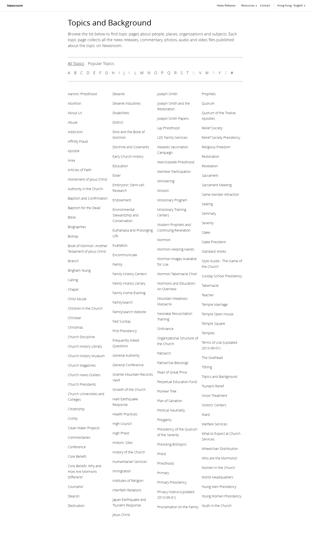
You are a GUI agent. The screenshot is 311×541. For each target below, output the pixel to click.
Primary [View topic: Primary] (163, 472)
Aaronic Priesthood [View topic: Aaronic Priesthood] (82, 93)
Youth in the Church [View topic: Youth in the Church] (217, 505)
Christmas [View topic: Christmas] (75, 327)
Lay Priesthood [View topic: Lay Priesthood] (168, 127)
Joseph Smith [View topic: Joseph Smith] (167, 93)
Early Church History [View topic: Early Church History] (128, 156)
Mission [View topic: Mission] (163, 190)
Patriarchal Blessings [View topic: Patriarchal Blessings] (172, 362)
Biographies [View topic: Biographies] (77, 226)
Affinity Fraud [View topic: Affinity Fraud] (78, 141)
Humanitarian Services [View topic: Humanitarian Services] (130, 461)
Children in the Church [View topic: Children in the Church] (85, 308)
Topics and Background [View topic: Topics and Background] (219, 376)
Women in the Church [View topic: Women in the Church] (218, 467)
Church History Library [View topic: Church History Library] (85, 346)
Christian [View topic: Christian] (74, 317)
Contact (265, 5)
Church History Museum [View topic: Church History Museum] (86, 355)
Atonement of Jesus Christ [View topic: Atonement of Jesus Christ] (87, 179)
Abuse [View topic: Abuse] (73, 122)
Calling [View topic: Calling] (73, 279)
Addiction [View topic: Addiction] (75, 131)
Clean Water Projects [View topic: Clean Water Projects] (84, 427)
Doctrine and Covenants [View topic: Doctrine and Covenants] (131, 146)
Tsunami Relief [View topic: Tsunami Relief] (213, 385)
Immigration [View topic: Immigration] (122, 470)
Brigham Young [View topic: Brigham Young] (79, 270)
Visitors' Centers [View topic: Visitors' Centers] (214, 404)
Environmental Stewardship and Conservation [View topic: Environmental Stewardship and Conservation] (125, 215)
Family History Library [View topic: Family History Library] (129, 283)
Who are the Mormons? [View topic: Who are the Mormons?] (219, 458)
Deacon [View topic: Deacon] (73, 496)
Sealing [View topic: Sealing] (207, 203)
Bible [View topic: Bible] (72, 217)
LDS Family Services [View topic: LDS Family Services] (172, 137)
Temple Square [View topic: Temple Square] (213, 323)
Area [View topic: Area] (71, 160)
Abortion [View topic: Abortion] (74, 103)
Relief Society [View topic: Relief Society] (212, 127)
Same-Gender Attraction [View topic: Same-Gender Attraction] (220, 194)
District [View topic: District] (118, 122)
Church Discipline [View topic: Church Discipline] (81, 336)
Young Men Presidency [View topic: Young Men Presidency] (219, 486)
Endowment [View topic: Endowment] (122, 199)
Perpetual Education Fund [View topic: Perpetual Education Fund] (177, 381)
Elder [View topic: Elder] (117, 175)
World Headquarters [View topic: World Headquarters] (217, 477)
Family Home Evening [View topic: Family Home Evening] (129, 292)
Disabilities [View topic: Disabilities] (121, 112)
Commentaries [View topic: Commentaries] (79, 437)
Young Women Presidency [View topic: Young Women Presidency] (221, 496)
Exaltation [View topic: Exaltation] (120, 245)
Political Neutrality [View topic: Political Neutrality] (171, 410)
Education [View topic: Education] (120, 165)
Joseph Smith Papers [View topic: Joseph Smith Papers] (173, 118)
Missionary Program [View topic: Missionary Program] (172, 199)
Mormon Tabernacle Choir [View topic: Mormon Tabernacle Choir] (177, 273)
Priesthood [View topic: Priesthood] (165, 463)
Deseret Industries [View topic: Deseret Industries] (127, 103)
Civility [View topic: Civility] (73, 418)
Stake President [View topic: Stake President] (214, 241)
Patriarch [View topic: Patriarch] (164, 353)
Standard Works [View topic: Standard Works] (214, 251)
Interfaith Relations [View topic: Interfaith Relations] (127, 489)
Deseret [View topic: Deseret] (119, 93)
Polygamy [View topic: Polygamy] (164, 419)
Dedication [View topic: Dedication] (76, 505)
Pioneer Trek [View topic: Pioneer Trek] (166, 391)
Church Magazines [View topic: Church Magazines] (82, 365)
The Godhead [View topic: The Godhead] (212, 357)
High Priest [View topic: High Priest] (121, 433)
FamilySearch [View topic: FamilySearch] (123, 302)
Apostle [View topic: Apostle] (73, 150)
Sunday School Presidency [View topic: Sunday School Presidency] (222, 275)
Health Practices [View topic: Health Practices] (125, 414)
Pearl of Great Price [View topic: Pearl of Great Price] (172, 372)
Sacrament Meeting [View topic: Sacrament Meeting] (217, 184)
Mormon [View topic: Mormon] (163, 239)
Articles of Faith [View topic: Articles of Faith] (79, 169)
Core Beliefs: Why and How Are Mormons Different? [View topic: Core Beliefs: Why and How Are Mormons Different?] (84, 471)
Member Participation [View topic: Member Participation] (174, 171)
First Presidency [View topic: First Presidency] (125, 330)
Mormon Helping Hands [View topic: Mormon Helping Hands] (175, 249)
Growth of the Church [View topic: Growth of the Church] (129, 389)
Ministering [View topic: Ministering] (165, 180)
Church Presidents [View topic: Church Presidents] (82, 384)
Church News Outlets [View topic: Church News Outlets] (84, 374)
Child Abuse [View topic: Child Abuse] (77, 298)
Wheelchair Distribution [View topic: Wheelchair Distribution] (220, 448)
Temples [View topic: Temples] (208, 332)
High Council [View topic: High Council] (122, 423)
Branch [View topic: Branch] (73, 260)
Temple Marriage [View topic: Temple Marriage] (215, 304)
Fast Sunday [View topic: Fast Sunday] (122, 321)
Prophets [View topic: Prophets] (209, 93)
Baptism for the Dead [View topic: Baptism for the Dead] (84, 207)
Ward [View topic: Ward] (206, 414)
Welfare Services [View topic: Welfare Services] (214, 423)
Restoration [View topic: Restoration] (210, 156)
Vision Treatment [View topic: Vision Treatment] (214, 395)
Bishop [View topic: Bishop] (73, 236)
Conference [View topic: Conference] (77, 446)
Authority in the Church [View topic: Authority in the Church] (85, 188)
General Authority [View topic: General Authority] (126, 355)
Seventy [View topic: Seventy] (208, 222)
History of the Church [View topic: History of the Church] (129, 452)
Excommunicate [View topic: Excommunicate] (125, 254)
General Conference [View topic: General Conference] (128, 364)
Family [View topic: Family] (117, 264)
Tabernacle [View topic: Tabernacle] (210, 285)
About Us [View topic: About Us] (75, 112)
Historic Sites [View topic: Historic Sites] (123, 442)
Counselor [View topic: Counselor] (75, 486)
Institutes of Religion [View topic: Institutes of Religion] (128, 480)
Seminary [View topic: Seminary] (209, 213)
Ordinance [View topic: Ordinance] (165, 328)
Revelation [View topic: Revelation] (210, 165)
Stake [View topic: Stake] (206, 232)
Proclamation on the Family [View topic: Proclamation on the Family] (177, 506)
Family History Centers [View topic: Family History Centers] (130, 273)
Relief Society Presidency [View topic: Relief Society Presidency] (221, 137)
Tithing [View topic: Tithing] (207, 366)
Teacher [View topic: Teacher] (208, 294)
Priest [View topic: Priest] (161, 453)
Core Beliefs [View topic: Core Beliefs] (77, 456)
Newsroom (15, 5)
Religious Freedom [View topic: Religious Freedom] (216, 146)
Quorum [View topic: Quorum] (208, 103)
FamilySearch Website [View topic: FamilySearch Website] (129, 311)
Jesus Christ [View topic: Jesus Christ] (121, 514)
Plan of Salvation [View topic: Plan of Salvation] (169, 400)
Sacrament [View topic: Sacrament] (210, 175)
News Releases (226, 5)
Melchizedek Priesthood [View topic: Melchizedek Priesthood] (175, 161)
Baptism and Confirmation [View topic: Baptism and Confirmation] (88, 198)
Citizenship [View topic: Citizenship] (76, 408)
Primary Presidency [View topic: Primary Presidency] (172, 482)
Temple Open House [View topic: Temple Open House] (217, 313)
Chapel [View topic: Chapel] (73, 289)
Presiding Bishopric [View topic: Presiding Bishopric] (172, 444)
